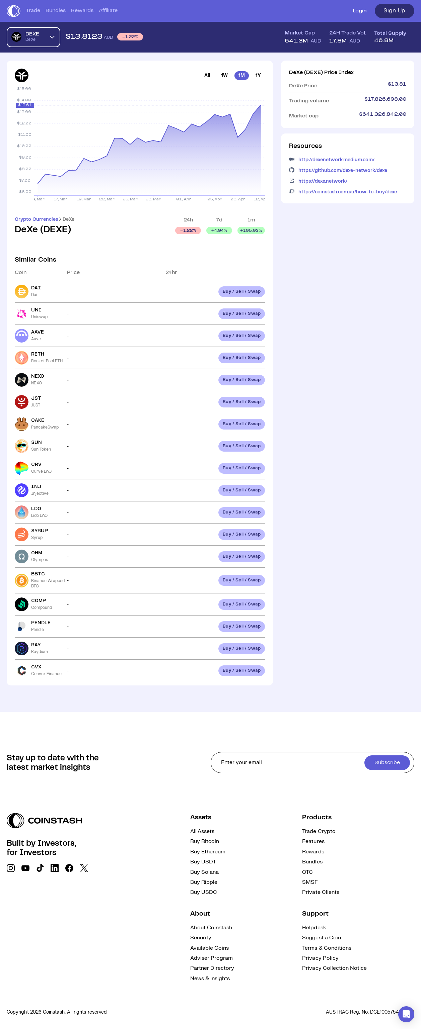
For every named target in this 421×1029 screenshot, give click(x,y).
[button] (406, 1014)
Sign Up (394, 10)
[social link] (11, 868)
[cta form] (312, 762)
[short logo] (13, 11)
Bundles (56, 10)
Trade (33, 10)
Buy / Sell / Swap (242, 291)
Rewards (82, 10)
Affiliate (108, 10)
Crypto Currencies (36, 219)
